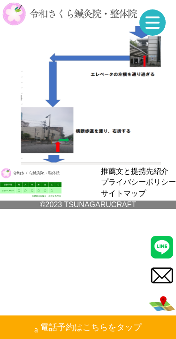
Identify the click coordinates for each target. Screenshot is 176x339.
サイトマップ (123, 193)
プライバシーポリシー (138, 182)
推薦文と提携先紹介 (134, 171)
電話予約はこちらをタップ (88, 328)
